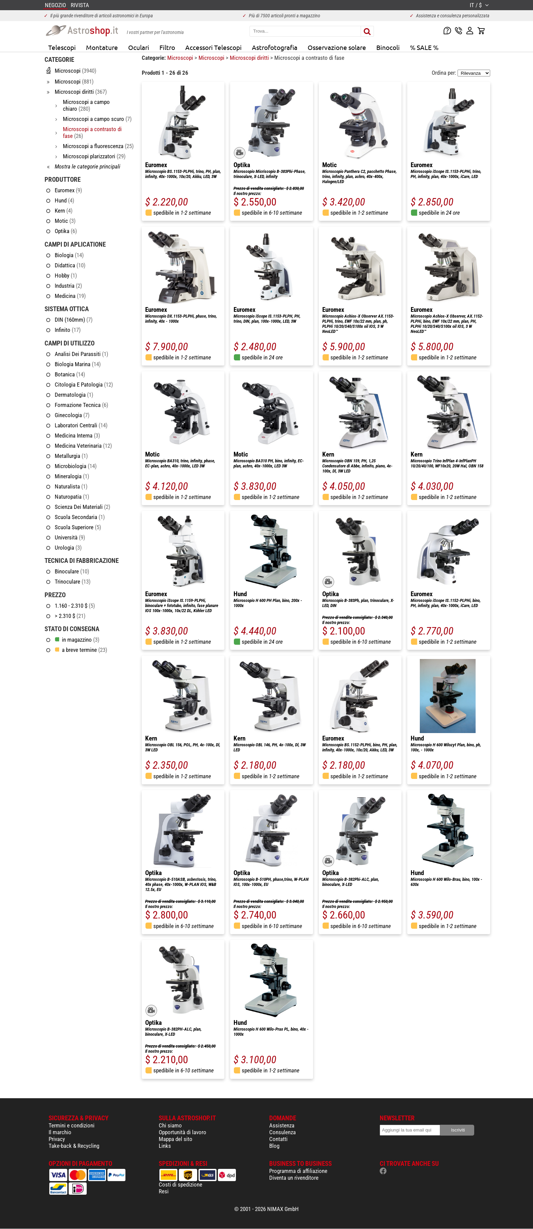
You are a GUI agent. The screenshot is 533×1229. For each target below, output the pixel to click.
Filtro (167, 47)
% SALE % (424, 47)
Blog (274, 1145)
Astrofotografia (274, 47)
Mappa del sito (175, 1139)
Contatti (278, 1139)
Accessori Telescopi (213, 47)
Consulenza (282, 1132)
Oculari (138, 47)
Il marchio (60, 1132)
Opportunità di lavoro (182, 1132)
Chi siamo (170, 1125)
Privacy (57, 1139)
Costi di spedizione (180, 1184)
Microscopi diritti (250, 57)
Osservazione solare (337, 47)
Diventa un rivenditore (294, 1177)
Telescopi (62, 47)
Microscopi (180, 57)
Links (165, 1145)
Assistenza (281, 1125)
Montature (102, 47)
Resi (164, 1191)
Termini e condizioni (71, 1125)
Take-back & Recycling (74, 1145)
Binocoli (388, 47)
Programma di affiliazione (298, 1171)
